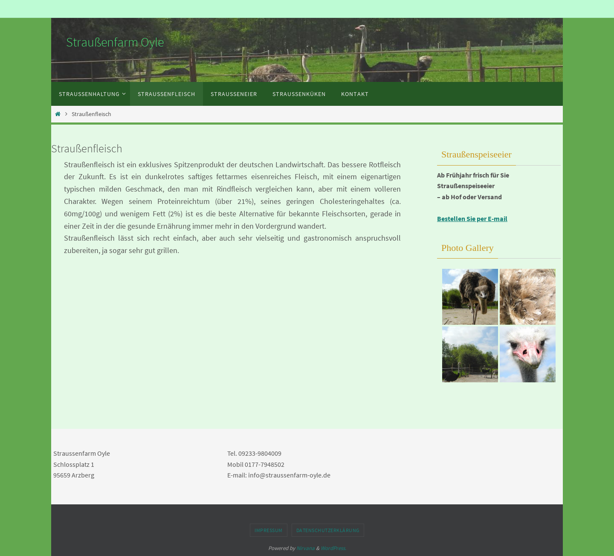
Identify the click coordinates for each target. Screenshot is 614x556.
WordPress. (333, 548)
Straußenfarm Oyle (115, 42)
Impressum (269, 530)
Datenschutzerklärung (327, 530)
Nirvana (305, 548)
